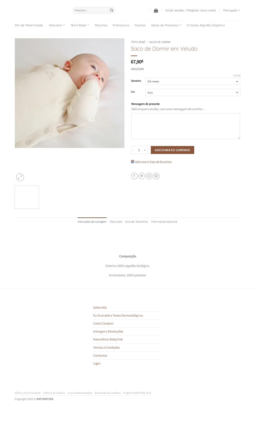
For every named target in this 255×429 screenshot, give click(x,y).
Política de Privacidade (28, 392)
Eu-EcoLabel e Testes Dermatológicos (118, 315)
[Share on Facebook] (134, 176)
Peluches (101, 25)
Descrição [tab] (116, 221)
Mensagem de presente (145, 104)
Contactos (100, 355)
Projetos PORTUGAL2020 (137, 392)
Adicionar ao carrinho (172, 150)
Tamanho (136, 81)
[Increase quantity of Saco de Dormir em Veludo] (145, 150)
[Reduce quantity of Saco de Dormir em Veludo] (133, 150)
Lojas (96, 363)
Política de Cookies (54, 392)
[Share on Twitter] (141, 176)
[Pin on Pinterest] (156, 176)
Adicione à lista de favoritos (153, 162)
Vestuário (57, 25)
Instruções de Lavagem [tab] (92, 221)
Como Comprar (103, 323)
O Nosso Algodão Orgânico (206, 25)
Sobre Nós (100, 307)
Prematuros (121, 25)
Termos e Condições (106, 347)
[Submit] (111, 10)
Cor (133, 92)
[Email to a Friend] (149, 176)
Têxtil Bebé (80, 25)
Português (231, 10)
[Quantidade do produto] (139, 150)
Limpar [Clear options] (236, 75)
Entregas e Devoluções (108, 331)
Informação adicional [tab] (164, 221)
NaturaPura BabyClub (108, 339)
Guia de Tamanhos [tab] (136, 221)
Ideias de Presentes (166, 25)
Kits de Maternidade (29, 25)
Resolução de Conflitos (108, 392)
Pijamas (140, 25)
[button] (156, 10)
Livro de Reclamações (80, 392)
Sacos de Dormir (159, 42)
